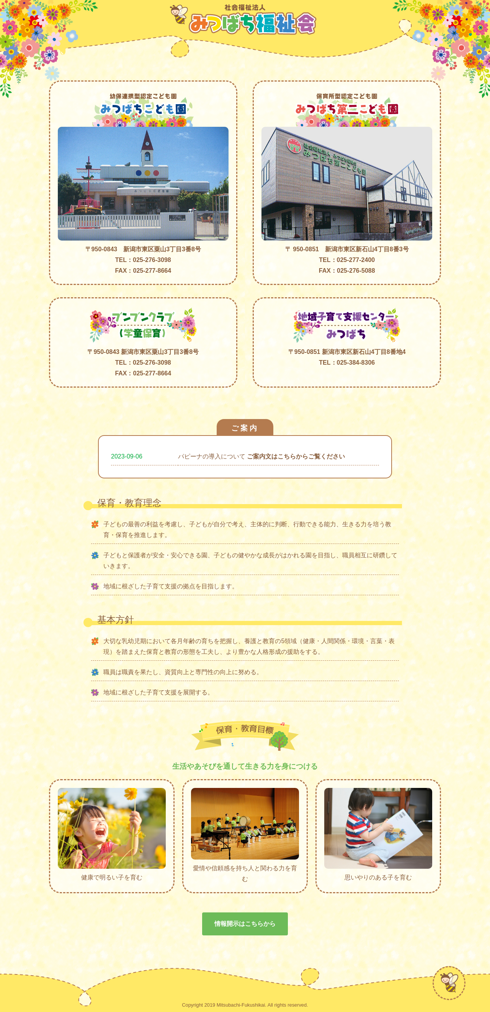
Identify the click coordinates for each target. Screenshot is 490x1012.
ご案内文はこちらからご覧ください (296, 456)
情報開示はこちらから (245, 923)
